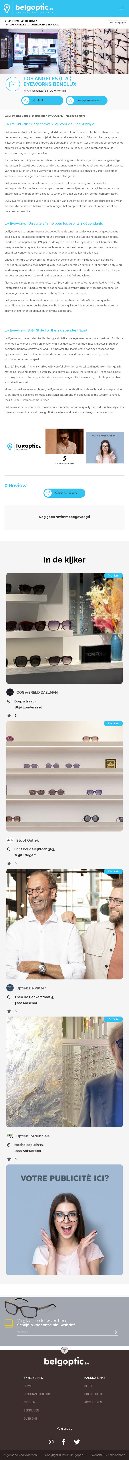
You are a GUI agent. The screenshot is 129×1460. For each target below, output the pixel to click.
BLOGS (88, 1386)
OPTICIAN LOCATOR (37, 1394)
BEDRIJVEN (31, 1410)
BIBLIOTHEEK (93, 1394)
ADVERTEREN (93, 1402)
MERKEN (29, 1402)
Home (16, 20)
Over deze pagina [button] (117, 22)
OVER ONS (30, 1418)
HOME (28, 1386)
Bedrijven (31, 20)
